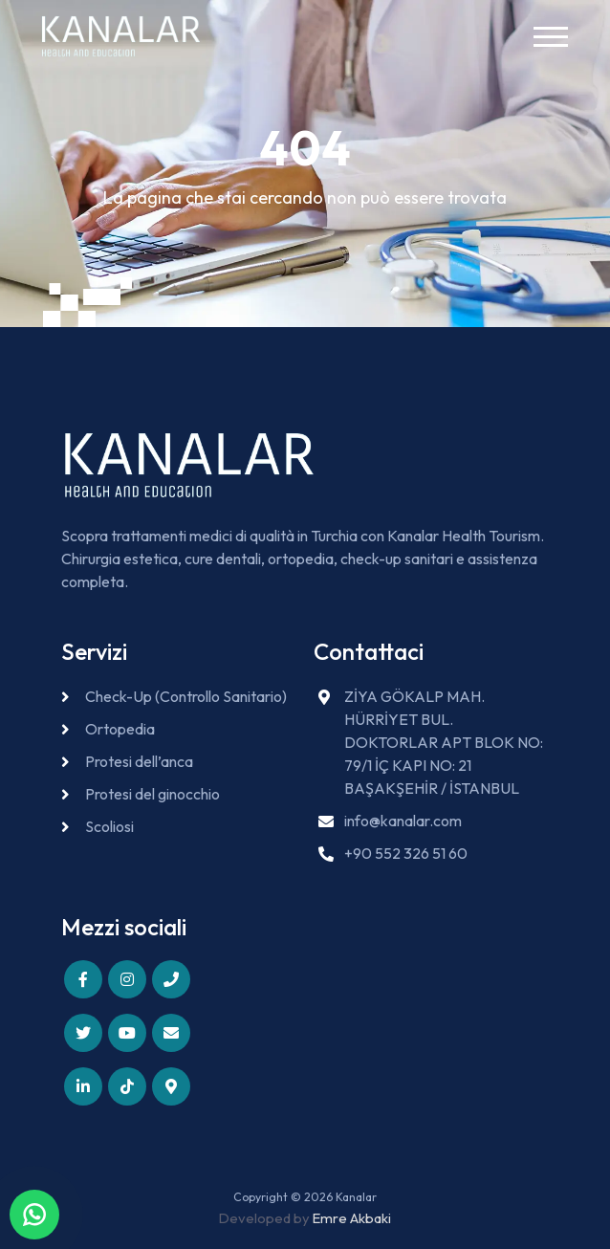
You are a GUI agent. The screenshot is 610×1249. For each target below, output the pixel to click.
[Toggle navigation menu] (553, 37)
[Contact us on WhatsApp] (34, 1214)
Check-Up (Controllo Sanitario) (186, 696)
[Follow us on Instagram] (127, 979)
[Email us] (171, 1033)
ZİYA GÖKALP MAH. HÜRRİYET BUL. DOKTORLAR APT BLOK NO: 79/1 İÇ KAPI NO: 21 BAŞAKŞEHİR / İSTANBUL (443, 742)
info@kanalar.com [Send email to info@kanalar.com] (403, 820)
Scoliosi (109, 826)
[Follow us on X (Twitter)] (83, 1033)
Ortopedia (120, 728)
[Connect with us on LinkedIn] (83, 1086)
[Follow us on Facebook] (83, 979)
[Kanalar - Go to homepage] (121, 36)
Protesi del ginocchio (152, 793)
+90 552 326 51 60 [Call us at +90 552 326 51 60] (406, 853)
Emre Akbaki (352, 1218)
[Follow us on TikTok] (127, 1086)
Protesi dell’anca (139, 761)
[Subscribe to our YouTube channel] (127, 1033)
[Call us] (171, 979)
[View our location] (171, 1086)
